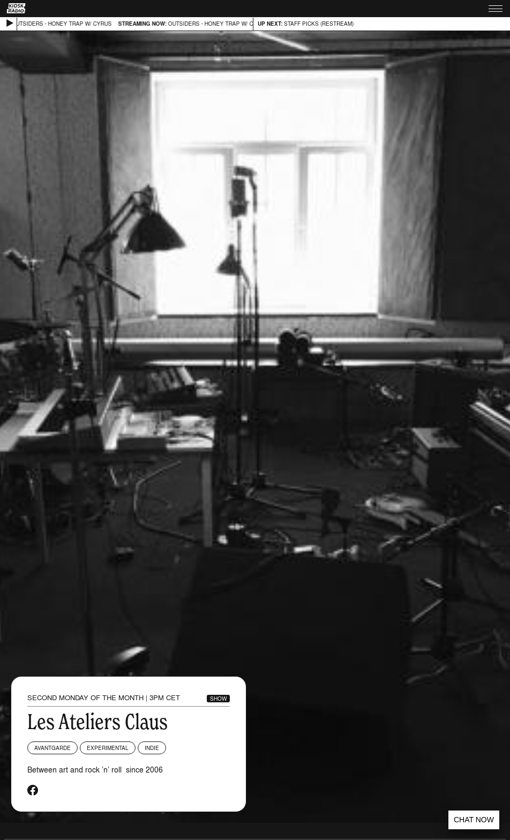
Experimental (108, 748)
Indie (152, 748)
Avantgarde (52, 748)
